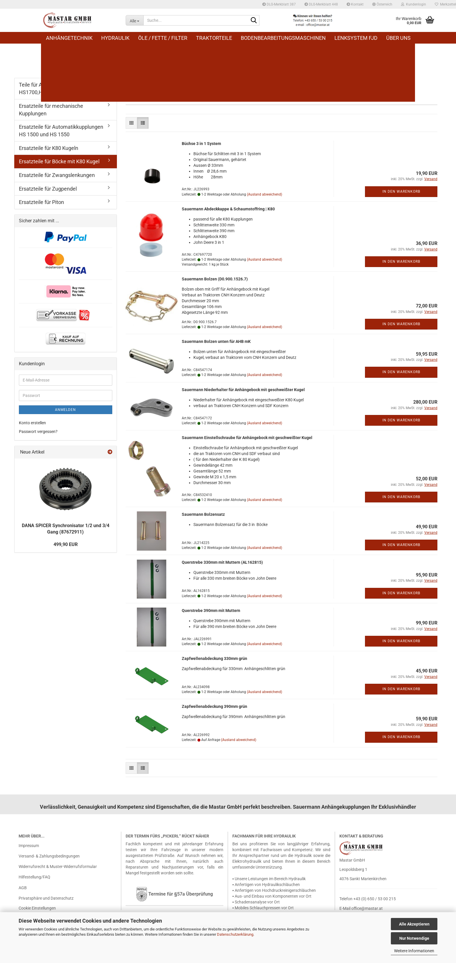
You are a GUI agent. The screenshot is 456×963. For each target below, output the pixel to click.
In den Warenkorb (401, 191)
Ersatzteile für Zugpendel (48, 189)
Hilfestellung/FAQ (34, 877)
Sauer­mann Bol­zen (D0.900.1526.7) (215, 279)
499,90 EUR (66, 544)
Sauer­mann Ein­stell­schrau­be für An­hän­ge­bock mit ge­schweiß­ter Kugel (247, 437)
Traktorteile (214, 38)
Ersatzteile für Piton (41, 202)
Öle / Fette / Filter (162, 38)
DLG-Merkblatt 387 (279, 4)
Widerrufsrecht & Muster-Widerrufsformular (58, 866)
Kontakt (355, 4)
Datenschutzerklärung (235, 934)
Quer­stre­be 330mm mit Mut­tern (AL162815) (222, 562)
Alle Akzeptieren (414, 924)
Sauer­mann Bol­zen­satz (203, 514)
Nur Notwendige (414, 938)
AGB (23, 887)
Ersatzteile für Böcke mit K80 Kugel (59, 161)
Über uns (398, 38)
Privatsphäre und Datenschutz (46, 898)
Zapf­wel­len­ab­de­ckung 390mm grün (214, 706)
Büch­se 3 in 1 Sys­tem (201, 143)
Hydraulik (115, 38)
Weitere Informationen (414, 950)
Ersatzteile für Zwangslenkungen (57, 175)
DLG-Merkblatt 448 (321, 4)
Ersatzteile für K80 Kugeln (48, 148)
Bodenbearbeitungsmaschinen (283, 38)
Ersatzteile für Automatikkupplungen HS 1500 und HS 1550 (61, 130)
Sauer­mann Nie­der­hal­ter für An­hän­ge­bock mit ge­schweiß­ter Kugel (243, 389)
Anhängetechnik (69, 38)
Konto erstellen (32, 422)
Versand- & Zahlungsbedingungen (49, 856)
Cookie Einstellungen (37, 908)
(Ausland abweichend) (264, 194)
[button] (382, 4)
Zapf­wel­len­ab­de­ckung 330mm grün (214, 658)
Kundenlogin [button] (413, 4)
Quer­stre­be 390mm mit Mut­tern (211, 610)
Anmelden (65, 410)
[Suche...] (135, 20)
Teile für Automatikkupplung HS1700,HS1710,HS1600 (51, 88)
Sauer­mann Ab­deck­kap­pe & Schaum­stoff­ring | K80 (228, 209)
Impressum (29, 845)
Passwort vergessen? (38, 431)
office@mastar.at (367, 908)
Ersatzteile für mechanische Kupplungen (51, 110)
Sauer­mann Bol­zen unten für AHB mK (216, 341)
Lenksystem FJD (355, 38)
